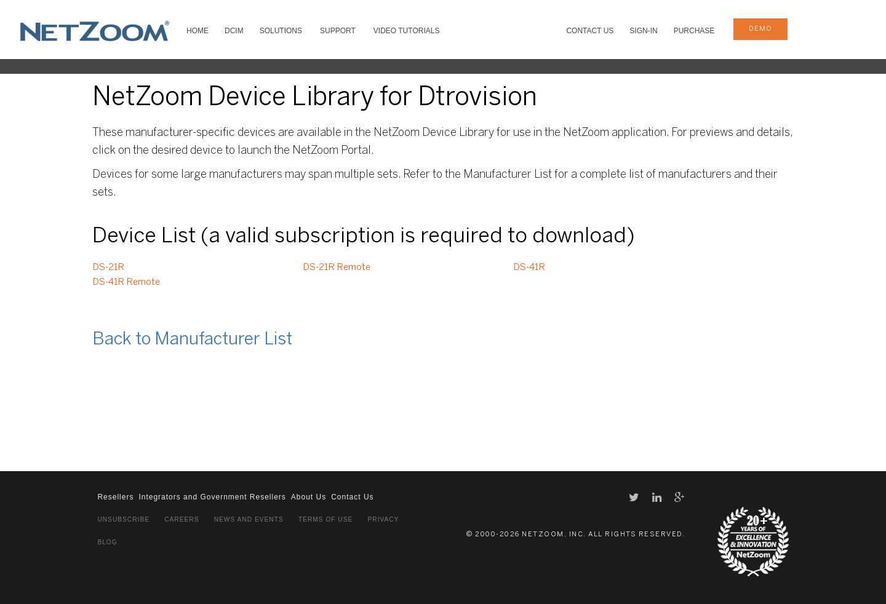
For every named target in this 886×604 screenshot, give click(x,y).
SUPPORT (338, 30)
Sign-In (643, 30)
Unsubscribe (123, 519)
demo (760, 29)
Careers (181, 519)
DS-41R (529, 267)
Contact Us (589, 30)
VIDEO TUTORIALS (406, 30)
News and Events (249, 519)
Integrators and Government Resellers (211, 497)
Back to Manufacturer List (192, 340)
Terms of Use (325, 519)
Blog (107, 542)
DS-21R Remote (336, 267)
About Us (308, 497)
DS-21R (108, 267)
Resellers (115, 497)
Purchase (694, 30)
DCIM (234, 30)
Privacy (383, 519)
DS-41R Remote (126, 282)
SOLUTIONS (281, 30)
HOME (197, 30)
